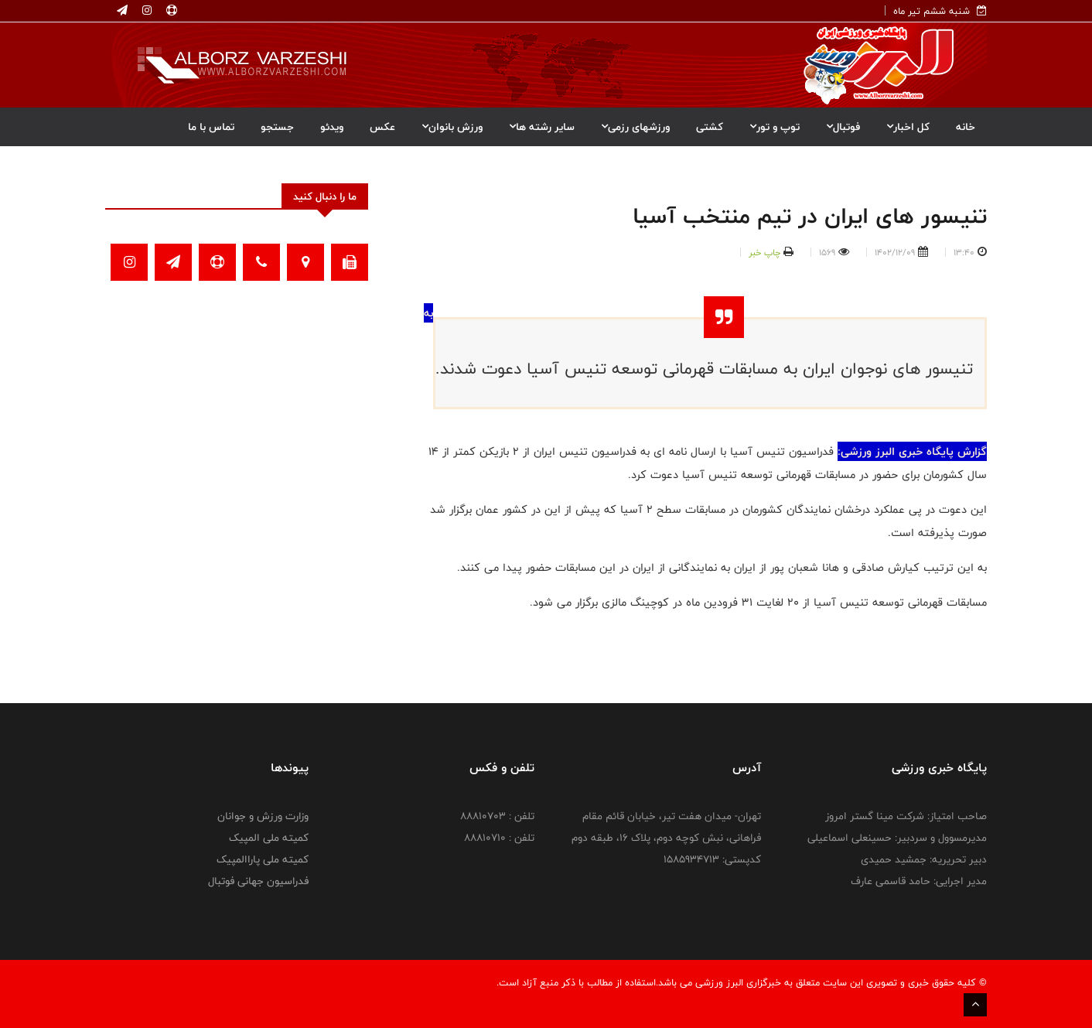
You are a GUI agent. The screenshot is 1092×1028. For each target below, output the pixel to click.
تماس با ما (211, 127)
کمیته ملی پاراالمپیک (263, 859)
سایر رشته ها (542, 127)
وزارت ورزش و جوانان (263, 816)
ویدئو (331, 127)
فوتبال (843, 127)
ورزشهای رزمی (635, 127)
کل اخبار (908, 127)
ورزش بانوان (452, 127)
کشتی (709, 127)
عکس (382, 127)
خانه (965, 127)
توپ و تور (774, 127)
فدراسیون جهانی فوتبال (258, 881)
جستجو (277, 127)
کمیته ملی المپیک (269, 837)
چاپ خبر (764, 252)
